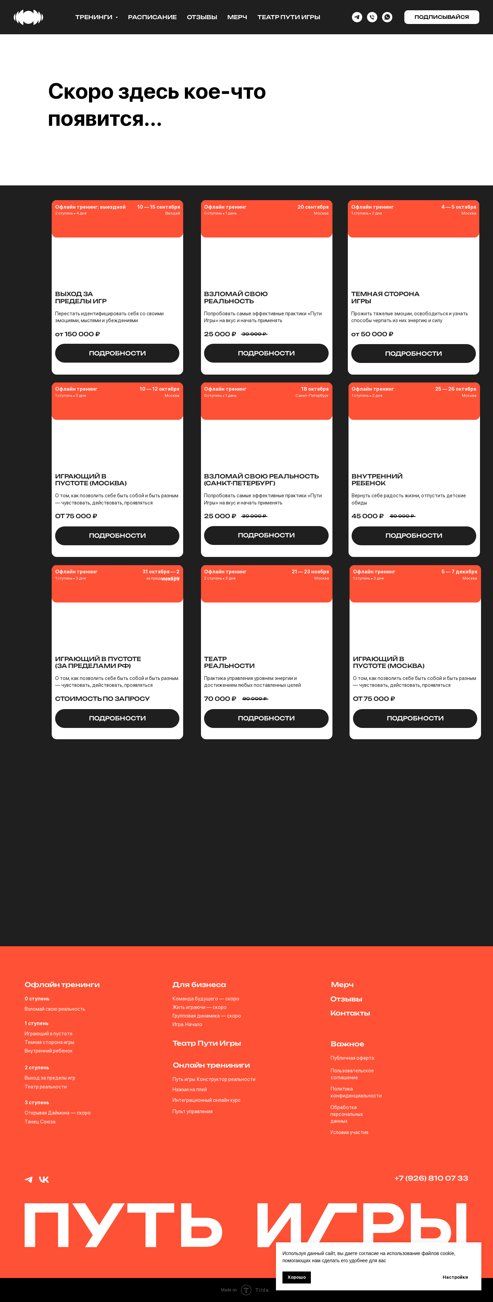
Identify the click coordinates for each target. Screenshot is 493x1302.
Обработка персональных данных (346, 1114)
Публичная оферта (352, 1058)
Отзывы (202, 17)
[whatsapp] (387, 17)
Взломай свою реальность (55, 1009)
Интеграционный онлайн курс (207, 1100)
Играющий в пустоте (49, 1033)
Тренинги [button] (94, 17)
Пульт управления (193, 1111)
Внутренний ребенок (49, 1051)
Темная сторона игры (49, 1042)
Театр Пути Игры (288, 17)
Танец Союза (40, 1121)
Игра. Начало (187, 1024)
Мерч (237, 17)
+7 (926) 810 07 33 (431, 1178)
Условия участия (349, 1132)
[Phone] (372, 17)
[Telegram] (357, 17)
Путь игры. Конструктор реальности (214, 1079)
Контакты (350, 1013)
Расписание (152, 17)
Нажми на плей (190, 1089)
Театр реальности (46, 1087)
